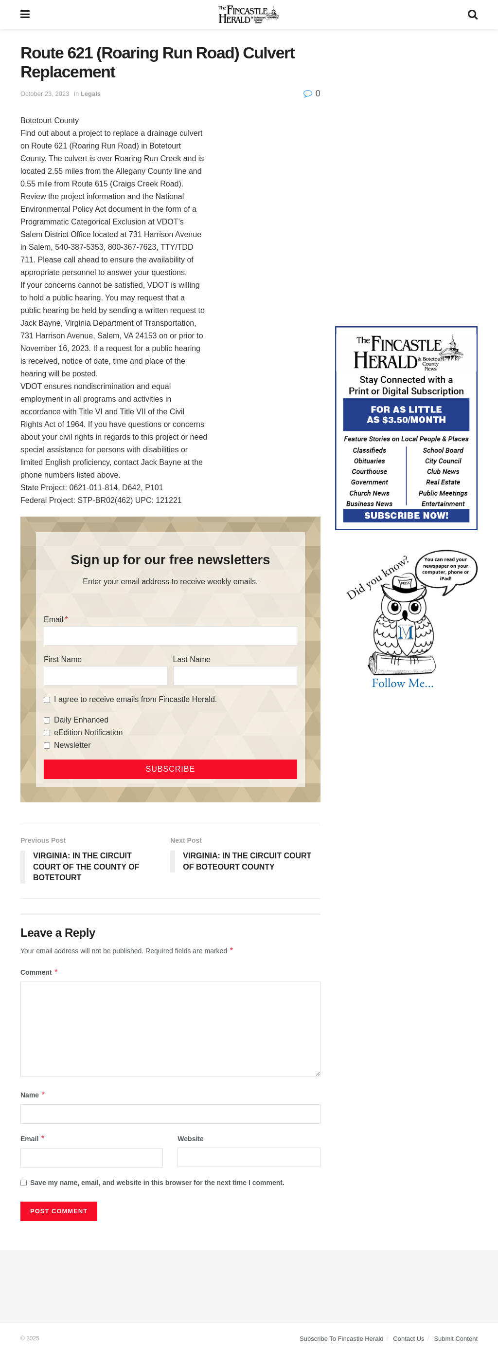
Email (53, 619)
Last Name (192, 659)
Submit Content (456, 1338)
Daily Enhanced (81, 720)
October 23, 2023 (44, 93)
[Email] (170, 636)
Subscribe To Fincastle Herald (341, 1338)
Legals (91, 93)
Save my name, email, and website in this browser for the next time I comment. (157, 1183)
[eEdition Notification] (47, 733)
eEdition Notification (88, 732)
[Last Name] (235, 676)
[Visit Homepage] (248, 14)
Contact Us (408, 1338)
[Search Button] (473, 14)
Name (33, 1095)
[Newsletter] (47, 745)
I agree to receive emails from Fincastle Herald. (135, 699)
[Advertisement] (406, 105)
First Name (63, 659)
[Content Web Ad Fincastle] (406, 427)
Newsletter (72, 745)
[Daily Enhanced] (47, 720)
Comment (39, 972)
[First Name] (106, 676)
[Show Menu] (25, 14)
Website (190, 1139)
